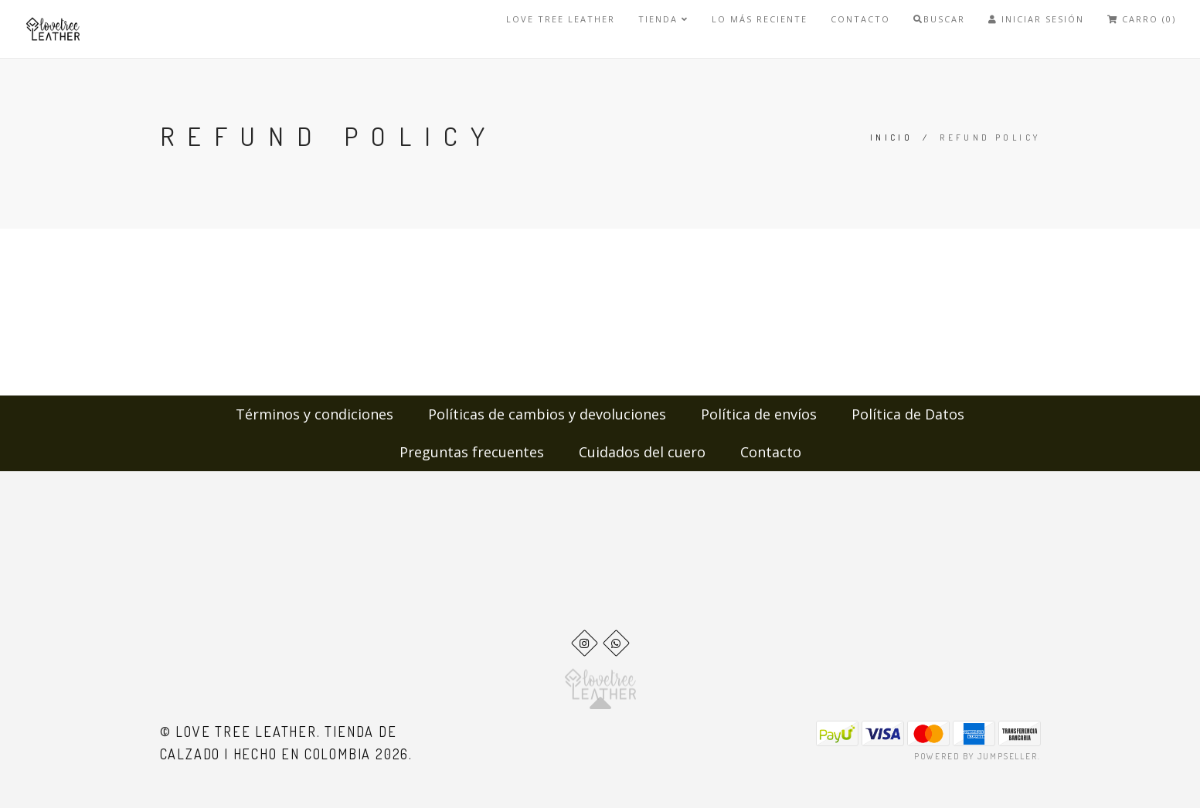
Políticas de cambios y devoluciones (547, 414)
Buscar (939, 19)
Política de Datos (908, 414)
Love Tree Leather (560, 19)
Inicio (891, 137)
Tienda (663, 19)
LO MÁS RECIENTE (759, 19)
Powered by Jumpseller (976, 756)
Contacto (860, 19)
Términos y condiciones (314, 414)
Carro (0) (1141, 19)
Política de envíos (759, 414)
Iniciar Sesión (1036, 19)
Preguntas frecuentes (471, 452)
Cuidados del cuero (642, 452)
